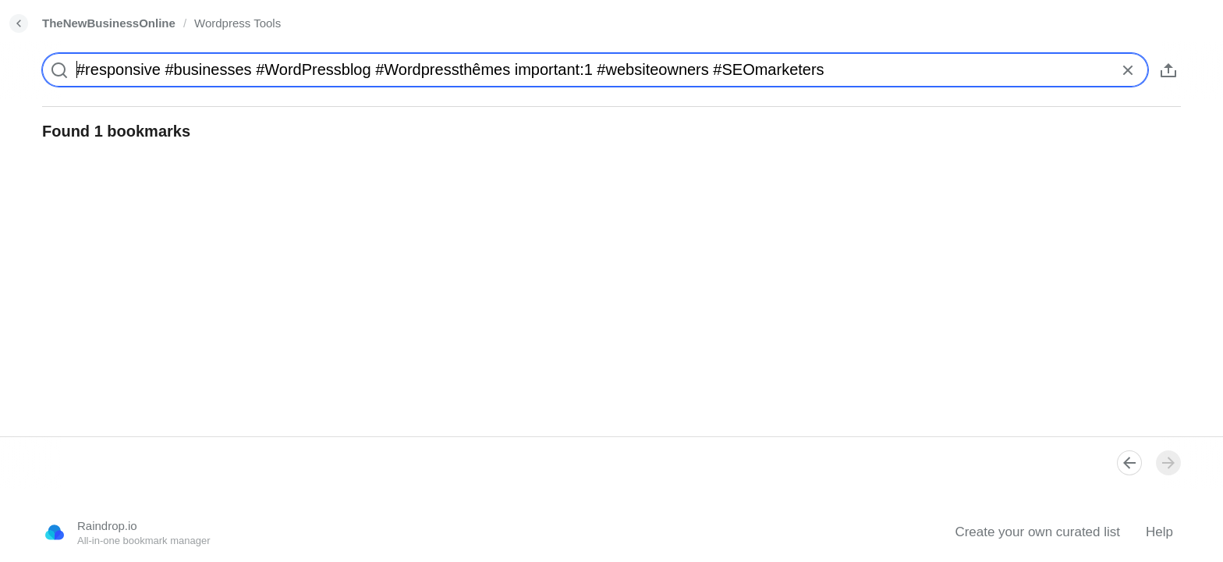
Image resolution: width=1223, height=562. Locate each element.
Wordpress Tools (237, 23)
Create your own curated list (1037, 532)
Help (1159, 532)
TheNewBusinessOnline (108, 23)
